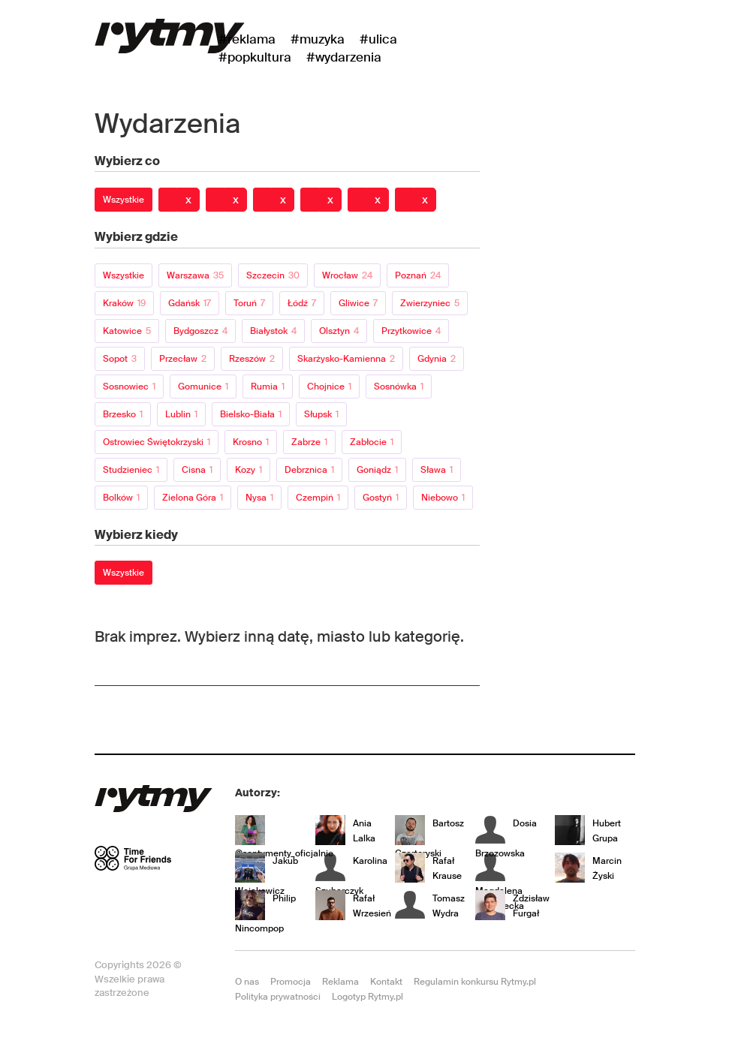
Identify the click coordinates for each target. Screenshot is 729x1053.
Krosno (251, 442)
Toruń (249, 303)
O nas (247, 982)
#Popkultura (254, 57)
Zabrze (309, 442)
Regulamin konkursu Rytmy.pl (475, 982)
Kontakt (386, 982)
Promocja (290, 982)
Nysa (259, 497)
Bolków (121, 497)
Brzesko (123, 414)
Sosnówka (398, 386)
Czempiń (318, 497)
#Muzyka (318, 39)
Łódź (302, 303)
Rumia (268, 386)
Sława (436, 470)
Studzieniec (131, 470)
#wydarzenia (343, 57)
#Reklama (247, 39)
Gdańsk (189, 303)
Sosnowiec (129, 386)
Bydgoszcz (200, 331)
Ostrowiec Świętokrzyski (156, 442)
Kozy (248, 470)
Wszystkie (123, 200)
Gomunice (203, 386)
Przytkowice (411, 331)
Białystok (273, 331)
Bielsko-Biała (251, 414)
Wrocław (347, 275)
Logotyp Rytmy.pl (367, 997)
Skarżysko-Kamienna (346, 358)
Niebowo (443, 497)
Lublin (181, 414)
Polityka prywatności (278, 997)
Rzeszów (252, 358)
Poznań (418, 275)
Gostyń (381, 497)
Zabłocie (371, 442)
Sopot (120, 358)
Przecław (182, 358)
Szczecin (273, 275)
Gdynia (436, 358)
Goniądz (377, 470)
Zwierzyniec (429, 303)
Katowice (127, 331)
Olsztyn (339, 331)
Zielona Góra (192, 497)
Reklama (340, 982)
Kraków (124, 303)
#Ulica (378, 39)
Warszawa (195, 275)
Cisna (197, 470)
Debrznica (309, 470)
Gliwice (358, 303)
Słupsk (321, 414)
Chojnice (329, 386)
